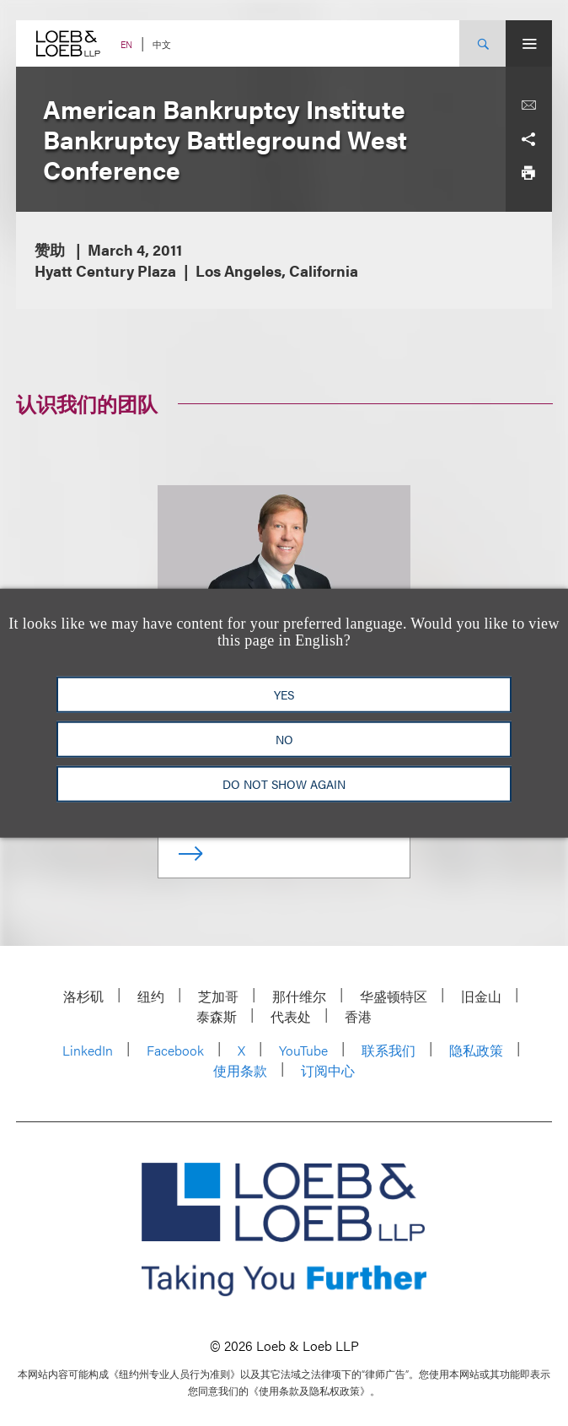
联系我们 (388, 1050)
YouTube (303, 1050)
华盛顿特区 (393, 996)
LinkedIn (87, 1050)
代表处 (291, 1016)
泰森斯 (216, 1016)
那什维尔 (299, 996)
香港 (358, 1016)
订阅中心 (328, 1070)
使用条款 (240, 1070)
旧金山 (481, 996)
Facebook (175, 1050)
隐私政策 (476, 1050)
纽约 (150, 996)
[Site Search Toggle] (482, 43)
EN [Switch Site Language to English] (126, 44)
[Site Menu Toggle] (529, 43)
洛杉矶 (83, 996)
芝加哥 (218, 996)
